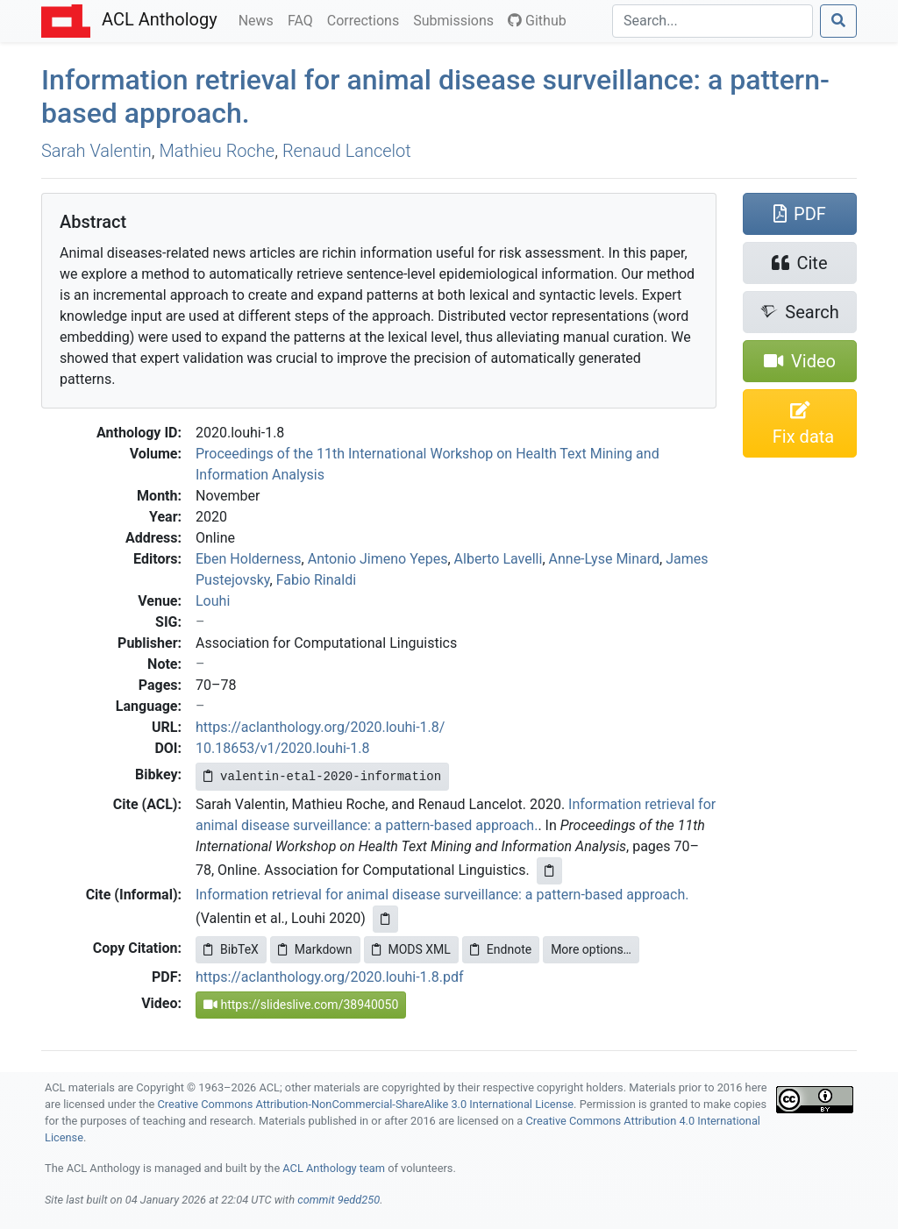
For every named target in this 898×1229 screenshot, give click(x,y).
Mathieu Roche (217, 150)
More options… (591, 949)
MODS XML (411, 949)
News (260, 19)
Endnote (500, 949)
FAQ (304, 19)
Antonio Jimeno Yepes (378, 559)
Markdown (315, 949)
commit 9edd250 (338, 1199)
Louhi (213, 601)
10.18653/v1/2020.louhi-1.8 (282, 748)
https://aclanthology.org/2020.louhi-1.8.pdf (330, 977)
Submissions (457, 19)
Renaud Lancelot (346, 150)
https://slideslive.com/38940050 (300, 1005)
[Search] (712, 21)
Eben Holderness (249, 559)
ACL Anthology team (333, 1168)
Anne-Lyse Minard (604, 559)
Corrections (366, 19)
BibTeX (231, 949)
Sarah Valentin (96, 150)
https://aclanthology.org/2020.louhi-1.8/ (320, 727)
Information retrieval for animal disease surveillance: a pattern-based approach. (442, 894)
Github (537, 20)
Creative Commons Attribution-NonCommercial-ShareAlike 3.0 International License (366, 1104)
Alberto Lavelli (498, 559)
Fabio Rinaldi (316, 580)
